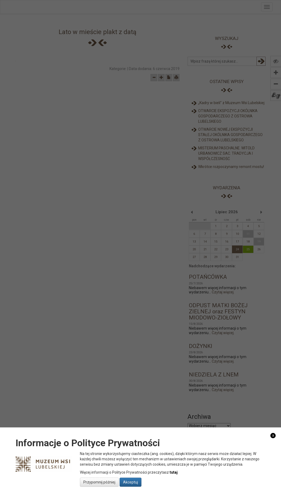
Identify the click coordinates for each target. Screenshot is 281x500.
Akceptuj (130, 482)
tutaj (174, 472)
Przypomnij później (99, 482)
